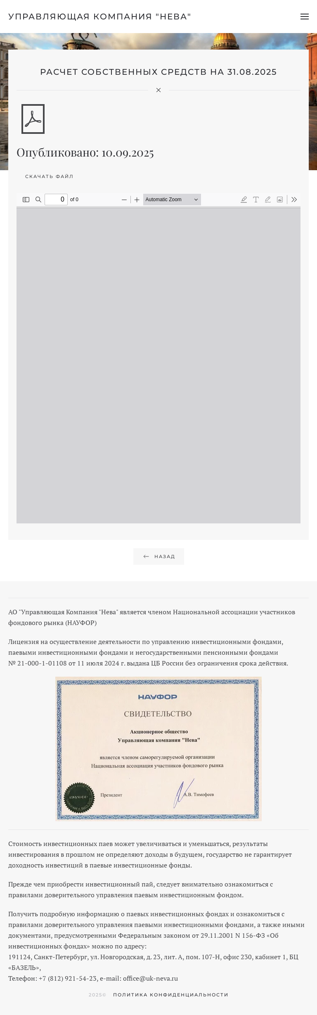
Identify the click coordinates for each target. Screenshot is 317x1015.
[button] (304, 16)
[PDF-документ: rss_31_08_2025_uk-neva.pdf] (158, 358)
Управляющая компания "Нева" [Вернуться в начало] (100, 16)
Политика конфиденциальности (171, 995)
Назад (158, 556)
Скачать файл (49, 176)
